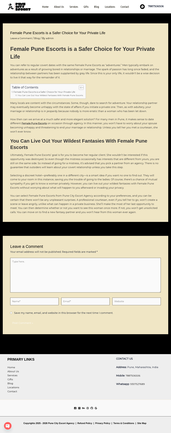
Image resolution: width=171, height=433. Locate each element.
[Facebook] (75, 408)
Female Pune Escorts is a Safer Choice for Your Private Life (46, 91)
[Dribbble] (87, 408)
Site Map (141, 423)
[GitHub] (92, 408)
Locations (110, 6)
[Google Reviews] (96, 408)
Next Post (160, 228)
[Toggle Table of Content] (83, 87)
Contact (125, 6)
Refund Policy (84, 423)
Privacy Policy (102, 423)
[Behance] (83, 408)
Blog (96, 6)
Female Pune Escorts (35, 123)
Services (73, 6)
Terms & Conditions (123, 423)
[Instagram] (79, 408)
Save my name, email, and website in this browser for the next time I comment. (63, 315)
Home (44, 6)
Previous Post (13, 228)
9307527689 (137, 384)
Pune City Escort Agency (61, 423)
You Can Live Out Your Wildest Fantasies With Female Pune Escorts (52, 95)
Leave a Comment (21, 38)
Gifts (86, 6)
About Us (59, 6)
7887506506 (133, 375)
